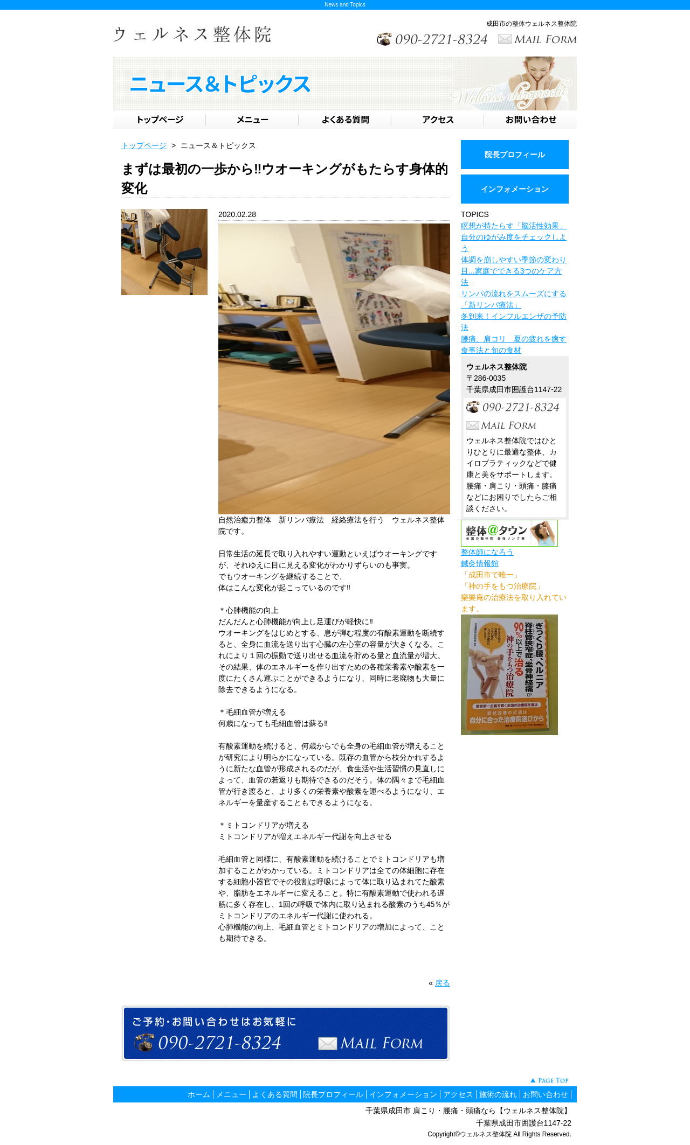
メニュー (231, 1094)
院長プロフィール (515, 154)
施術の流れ (498, 1094)
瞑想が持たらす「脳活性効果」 (514, 225)
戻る (442, 983)
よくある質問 (275, 1094)
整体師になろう (487, 552)
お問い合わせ (545, 1094)
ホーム (199, 1094)
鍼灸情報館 (480, 563)
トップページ (144, 145)
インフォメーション (515, 189)
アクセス (458, 1094)
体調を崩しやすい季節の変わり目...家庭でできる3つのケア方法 (514, 271)
